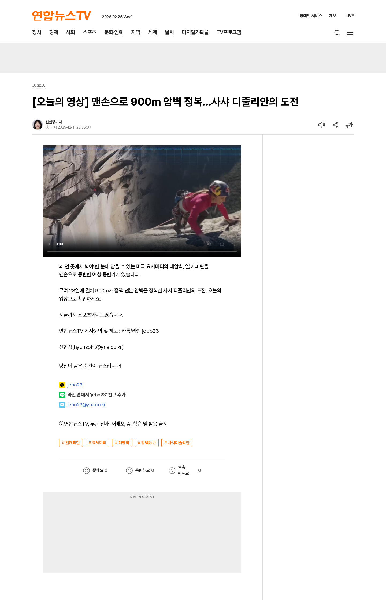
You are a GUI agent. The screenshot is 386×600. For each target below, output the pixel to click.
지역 (135, 32)
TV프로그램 (228, 32)
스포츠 (89, 32)
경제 (53, 32)
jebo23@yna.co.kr (87, 404)
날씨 (169, 32)
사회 (70, 32)
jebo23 (71, 385)
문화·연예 (113, 32)
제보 (332, 15)
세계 (152, 32)
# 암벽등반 (147, 442)
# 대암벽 (122, 442)
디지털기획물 (195, 32)
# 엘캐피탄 (71, 442)
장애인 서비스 (311, 15)
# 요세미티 (97, 442)
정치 (36, 32)
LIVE (350, 15)
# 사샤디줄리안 (177, 442)
